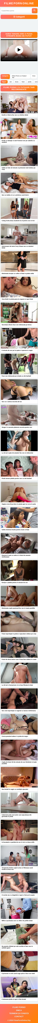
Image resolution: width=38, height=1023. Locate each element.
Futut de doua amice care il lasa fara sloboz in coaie (19, 659)
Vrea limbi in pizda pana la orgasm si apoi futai (17, 299)
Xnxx (33, 76)
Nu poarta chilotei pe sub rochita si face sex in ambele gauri (17, 947)
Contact (18, 1016)
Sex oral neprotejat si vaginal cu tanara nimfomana (19, 710)
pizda (29, 82)
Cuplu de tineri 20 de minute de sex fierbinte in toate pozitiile (19, 762)
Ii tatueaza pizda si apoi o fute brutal (14, 999)
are (11, 82)
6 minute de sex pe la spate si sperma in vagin (17, 350)
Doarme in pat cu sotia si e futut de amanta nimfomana (16, 556)
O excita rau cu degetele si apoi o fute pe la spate (18, 895)
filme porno (19, 1007)
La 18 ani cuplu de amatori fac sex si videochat (17, 453)
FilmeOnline (19, 3)
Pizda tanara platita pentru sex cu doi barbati (17, 478)
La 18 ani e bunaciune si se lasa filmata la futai (17, 685)
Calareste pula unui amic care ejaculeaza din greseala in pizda (17, 815)
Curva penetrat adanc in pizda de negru (15, 736)
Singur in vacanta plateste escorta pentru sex (17, 427)
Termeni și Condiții (19, 1013)
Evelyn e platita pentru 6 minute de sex (15, 582)
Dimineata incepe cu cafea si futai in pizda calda (18, 273)
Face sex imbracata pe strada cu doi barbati (16, 376)
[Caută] (34, 10)
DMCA (19, 1010)
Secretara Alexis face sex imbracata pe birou (17, 324)
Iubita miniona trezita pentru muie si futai (15, 529)
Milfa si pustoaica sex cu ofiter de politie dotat (17, 920)
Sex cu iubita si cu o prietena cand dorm (15, 195)
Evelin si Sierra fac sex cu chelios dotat (15, 115)
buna (16, 82)
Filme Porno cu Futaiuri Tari (19, 76)
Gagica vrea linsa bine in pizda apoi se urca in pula (19, 504)
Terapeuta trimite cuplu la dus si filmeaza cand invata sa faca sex (17, 868)
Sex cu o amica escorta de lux (12, 401)
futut (23, 82)
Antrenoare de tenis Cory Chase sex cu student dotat (17, 247)
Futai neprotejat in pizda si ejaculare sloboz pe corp (19, 634)
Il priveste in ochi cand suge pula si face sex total (18, 973)
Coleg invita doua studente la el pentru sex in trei (18, 220)
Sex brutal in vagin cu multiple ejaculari (15, 789)
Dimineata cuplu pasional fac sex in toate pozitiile (18, 608)
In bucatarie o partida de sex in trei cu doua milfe (18, 842)
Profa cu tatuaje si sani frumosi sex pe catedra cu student (18, 141)
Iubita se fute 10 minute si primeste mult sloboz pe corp (18, 168)
